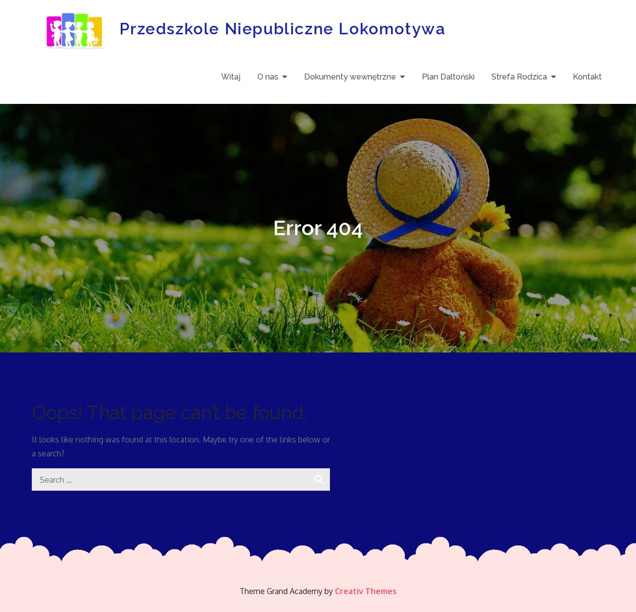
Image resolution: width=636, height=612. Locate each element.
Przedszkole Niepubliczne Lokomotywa (282, 28)
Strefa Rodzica (519, 77)
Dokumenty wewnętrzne (350, 77)
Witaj (230, 77)
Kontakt (587, 77)
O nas (267, 77)
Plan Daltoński (448, 77)
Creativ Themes (366, 591)
